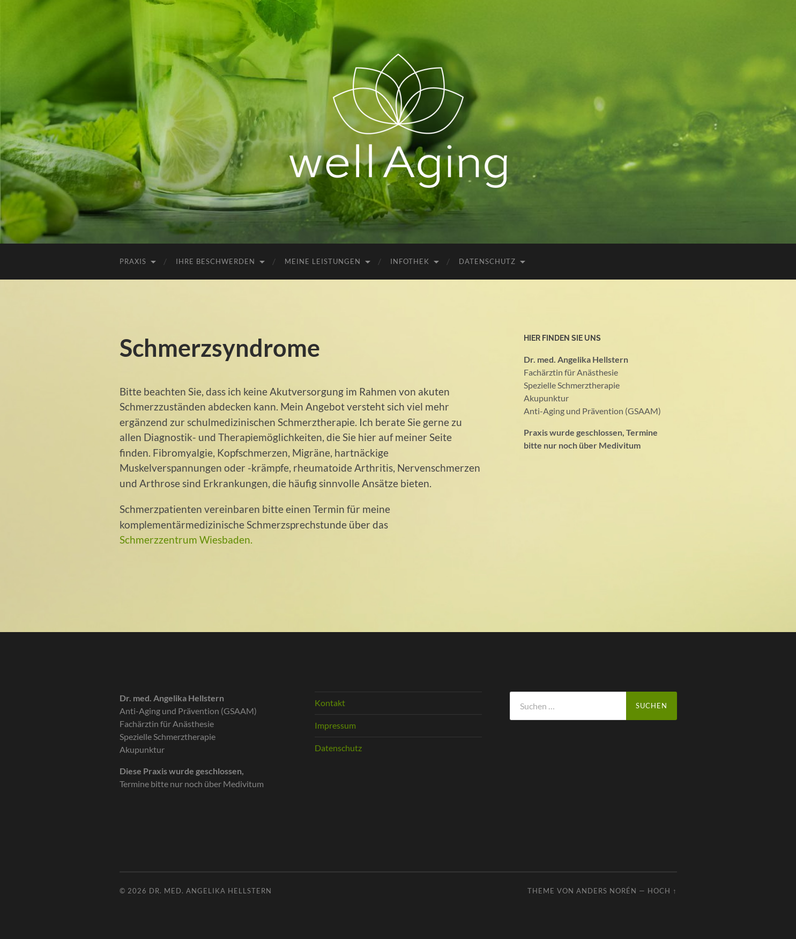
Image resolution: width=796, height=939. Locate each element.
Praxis (133, 261)
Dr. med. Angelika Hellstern (210, 890)
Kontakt (330, 703)
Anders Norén (606, 890)
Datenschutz (487, 261)
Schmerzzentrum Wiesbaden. (186, 539)
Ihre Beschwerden (215, 261)
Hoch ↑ (662, 890)
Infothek (409, 261)
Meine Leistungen (323, 261)
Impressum (335, 725)
